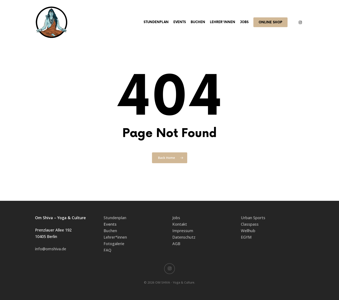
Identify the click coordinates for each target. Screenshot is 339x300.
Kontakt (179, 224)
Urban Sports (253, 217)
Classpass (250, 224)
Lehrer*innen (115, 237)
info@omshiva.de (50, 248)
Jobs (176, 217)
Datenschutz (183, 237)
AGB (176, 243)
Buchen (110, 230)
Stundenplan (115, 217)
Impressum (182, 230)
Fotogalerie (114, 243)
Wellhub (248, 230)
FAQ (107, 250)
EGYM (246, 237)
